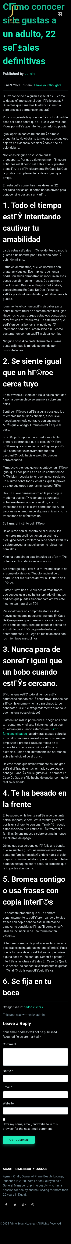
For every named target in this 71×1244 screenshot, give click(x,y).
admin (30, 73)
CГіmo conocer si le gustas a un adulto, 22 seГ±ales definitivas (34, 34)
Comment (9, 1044)
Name (7, 1071)
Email (6, 1087)
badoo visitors (33, 1007)
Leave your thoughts (47, 85)
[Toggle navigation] (59, 14)
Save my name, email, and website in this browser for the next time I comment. (30, 1126)
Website (8, 1103)
